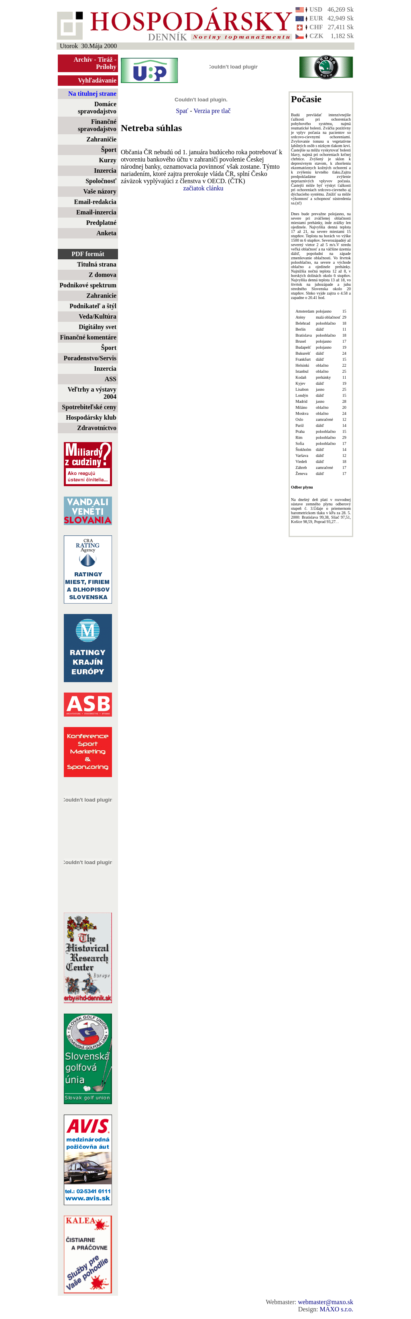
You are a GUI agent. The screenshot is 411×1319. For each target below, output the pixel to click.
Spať (182, 110)
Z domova (102, 274)
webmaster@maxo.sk (325, 1302)
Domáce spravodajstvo (97, 108)
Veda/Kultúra (97, 316)
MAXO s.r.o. (336, 1309)
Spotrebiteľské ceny (89, 407)
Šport (108, 149)
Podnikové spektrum (87, 285)
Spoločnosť (100, 181)
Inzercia (105, 170)
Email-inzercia (96, 212)
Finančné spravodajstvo (97, 125)
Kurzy (107, 160)
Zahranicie (101, 295)
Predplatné (101, 222)
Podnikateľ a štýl (92, 306)
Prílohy (106, 66)
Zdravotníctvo (96, 427)
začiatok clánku (203, 188)
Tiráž (105, 59)
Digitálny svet (97, 326)
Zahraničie (101, 139)
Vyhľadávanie (97, 80)
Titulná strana (96, 264)
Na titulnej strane (92, 93)
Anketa (106, 233)
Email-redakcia (95, 201)
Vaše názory (99, 191)
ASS (110, 379)
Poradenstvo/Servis (89, 358)
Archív (83, 59)
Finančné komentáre (88, 337)
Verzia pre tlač (211, 110)
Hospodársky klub (91, 417)
